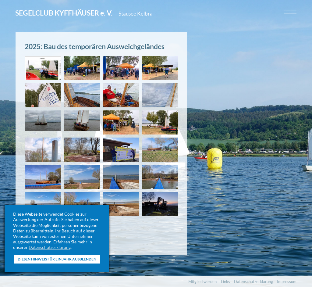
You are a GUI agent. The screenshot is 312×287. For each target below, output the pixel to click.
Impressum (286, 281)
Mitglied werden (202, 281)
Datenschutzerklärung (50, 247)
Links (225, 281)
